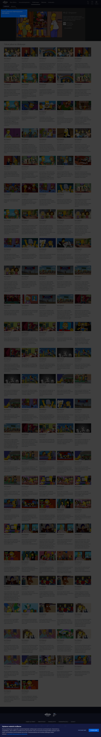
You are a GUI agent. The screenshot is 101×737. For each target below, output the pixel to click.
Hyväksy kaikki (93, 730)
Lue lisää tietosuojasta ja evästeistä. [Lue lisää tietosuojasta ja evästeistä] (17, 734)
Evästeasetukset (82, 730)
